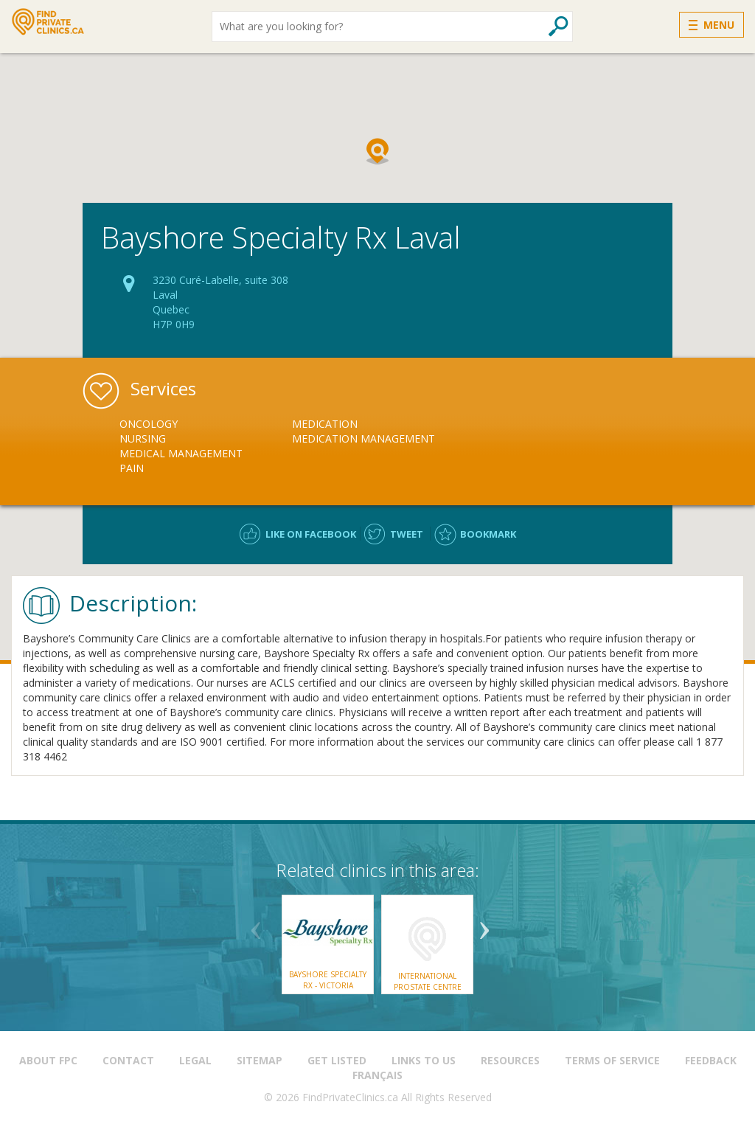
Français (377, 1075)
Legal (195, 1060)
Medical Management (181, 453)
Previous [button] (255, 925)
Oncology (148, 424)
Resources (510, 1060)
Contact (128, 1060)
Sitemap (259, 1060)
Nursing (142, 438)
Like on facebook (310, 534)
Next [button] (484, 925)
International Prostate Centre (428, 981)
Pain (131, 468)
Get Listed (336, 1060)
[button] (377, 151)
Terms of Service (612, 1060)
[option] (205, 446)
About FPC (48, 1060)
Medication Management (363, 438)
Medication (325, 424)
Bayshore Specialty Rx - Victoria (327, 979)
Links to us (424, 1060)
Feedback (711, 1060)
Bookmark (488, 534)
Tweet (406, 534)
